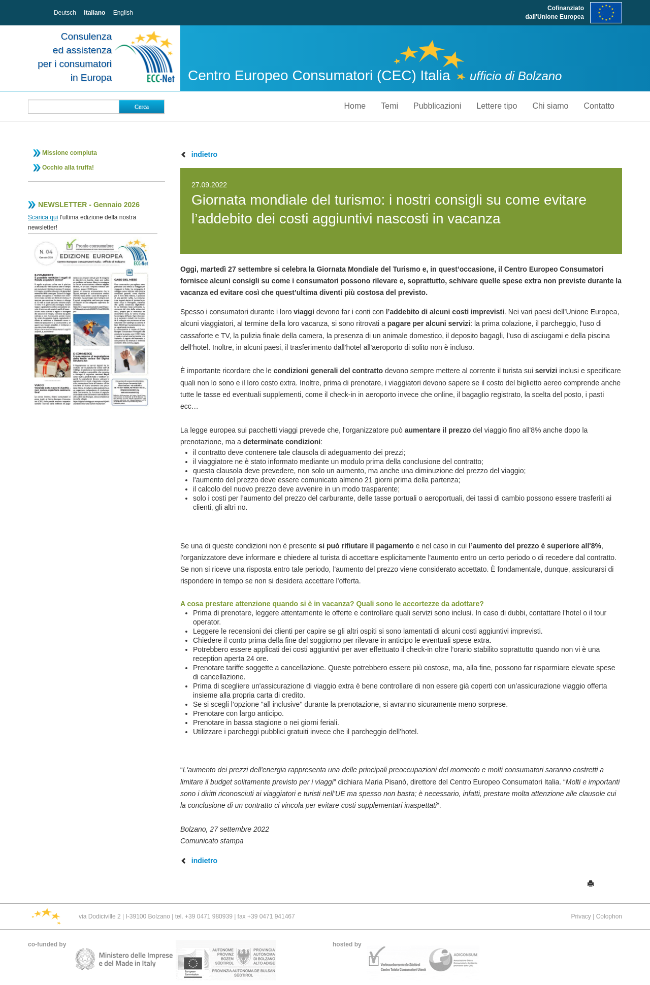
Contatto (599, 106)
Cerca (142, 106)
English (123, 12)
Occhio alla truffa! (68, 167)
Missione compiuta (69, 152)
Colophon (609, 916)
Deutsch (65, 12)
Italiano (94, 12)
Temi (389, 106)
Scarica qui (43, 217)
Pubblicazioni (437, 106)
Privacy (581, 916)
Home (355, 106)
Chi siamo (550, 106)
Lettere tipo (496, 106)
